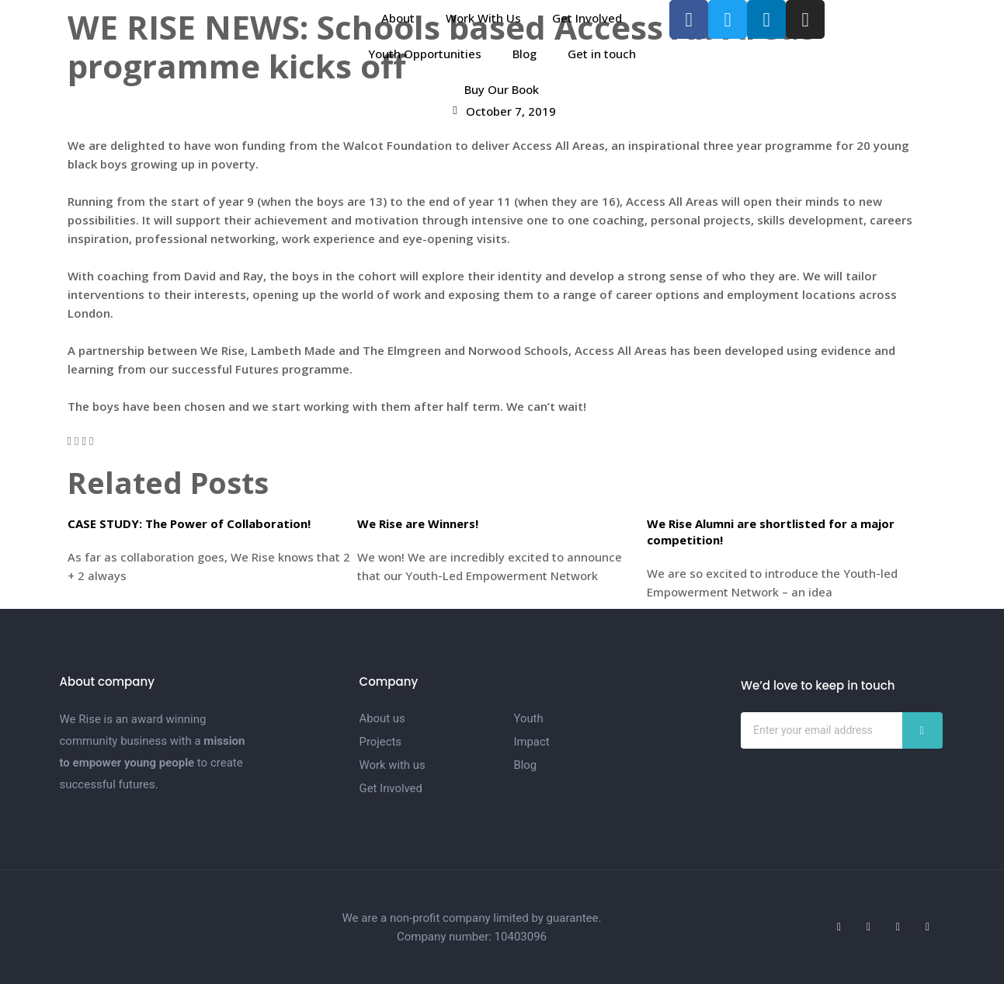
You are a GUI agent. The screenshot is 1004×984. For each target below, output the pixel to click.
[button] (69, 440)
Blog (524, 53)
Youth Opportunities (424, 53)
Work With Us (483, 18)
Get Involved (587, 18)
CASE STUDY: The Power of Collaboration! (189, 523)
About (398, 18)
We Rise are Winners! (417, 523)
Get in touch (602, 53)
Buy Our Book (501, 89)
